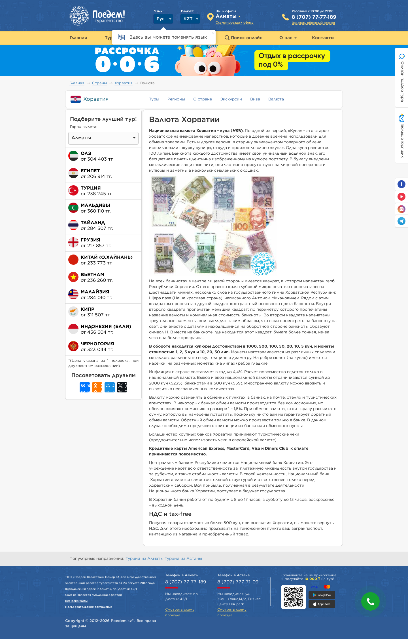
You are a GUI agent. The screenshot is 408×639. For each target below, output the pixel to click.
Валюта (276, 99)
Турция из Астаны (183, 559)
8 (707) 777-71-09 (237, 582)
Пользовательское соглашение (88, 607)
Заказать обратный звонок (313, 22)
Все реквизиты (76, 601)
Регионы (176, 99)
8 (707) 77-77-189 (314, 17)
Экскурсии (231, 99)
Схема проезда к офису (235, 22)
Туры (154, 99)
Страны (99, 83)
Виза (255, 99)
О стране (202, 99)
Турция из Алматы (145, 559)
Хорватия (123, 83)
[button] (370, 601)
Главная (76, 83)
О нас (288, 38)
